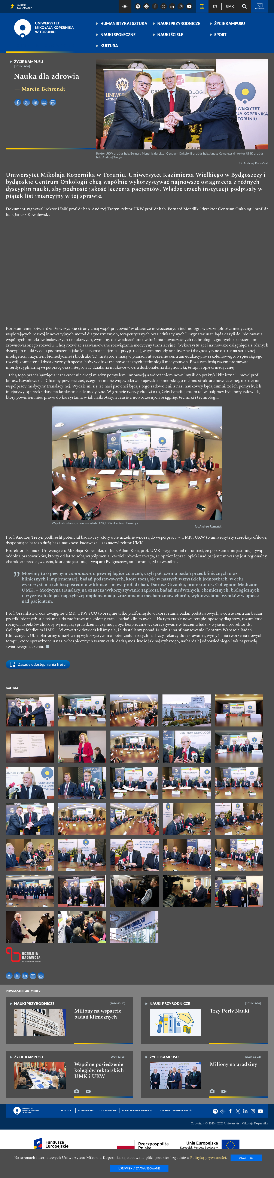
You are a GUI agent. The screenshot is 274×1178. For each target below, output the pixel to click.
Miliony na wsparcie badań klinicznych (97, 1014)
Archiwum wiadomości (177, 1110)
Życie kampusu (229, 23)
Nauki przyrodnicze (178, 23)
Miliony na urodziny (233, 1064)
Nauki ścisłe (170, 34)
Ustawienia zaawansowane (139, 1168)
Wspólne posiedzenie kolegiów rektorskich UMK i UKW (99, 1070)
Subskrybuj (86, 1110)
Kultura (109, 45)
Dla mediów (108, 1110)
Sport (220, 34)
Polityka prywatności (138, 1110)
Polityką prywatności (208, 1157)
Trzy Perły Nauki (229, 1011)
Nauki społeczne (118, 34)
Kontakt (67, 1110)
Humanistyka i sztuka (123, 23)
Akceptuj (246, 1157)
